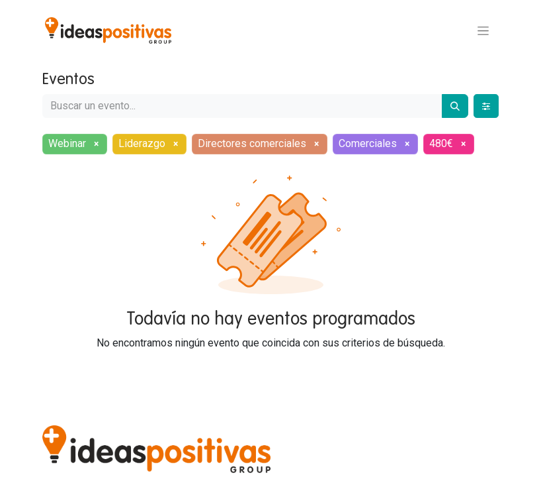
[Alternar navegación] (483, 30)
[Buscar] (455, 106)
